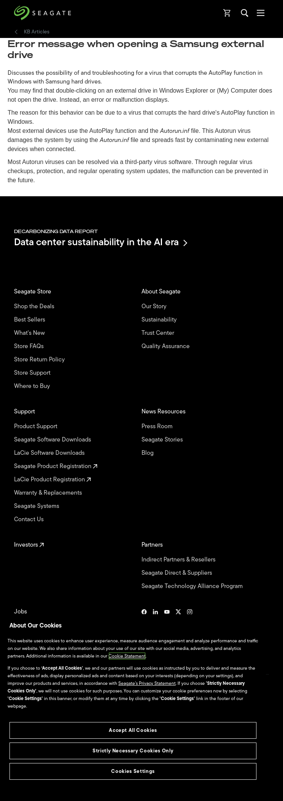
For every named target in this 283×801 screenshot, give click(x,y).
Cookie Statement (127, 656)
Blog (148, 453)
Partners (153, 545)
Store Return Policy (40, 359)
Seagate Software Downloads (53, 439)
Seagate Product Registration (55, 466)
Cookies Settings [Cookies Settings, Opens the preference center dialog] (133, 771)
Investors (29, 545)
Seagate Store (33, 291)
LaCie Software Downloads (50, 453)
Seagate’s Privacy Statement (147, 683)
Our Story (155, 306)
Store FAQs (29, 346)
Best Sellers (30, 319)
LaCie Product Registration (52, 479)
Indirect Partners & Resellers (179, 559)
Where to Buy (33, 386)
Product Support (36, 426)
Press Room (158, 426)
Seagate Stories (163, 439)
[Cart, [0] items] (227, 13)
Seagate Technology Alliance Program (193, 586)
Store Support (33, 373)
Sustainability (160, 319)
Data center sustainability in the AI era (100, 243)
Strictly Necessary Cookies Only (133, 751)
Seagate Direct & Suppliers (178, 573)
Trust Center (159, 333)
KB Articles (36, 32)
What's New (30, 333)
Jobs (21, 611)
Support (25, 411)
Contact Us (29, 519)
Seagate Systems (37, 506)
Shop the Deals (35, 306)
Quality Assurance (166, 346)
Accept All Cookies (133, 730)
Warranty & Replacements (48, 493)
